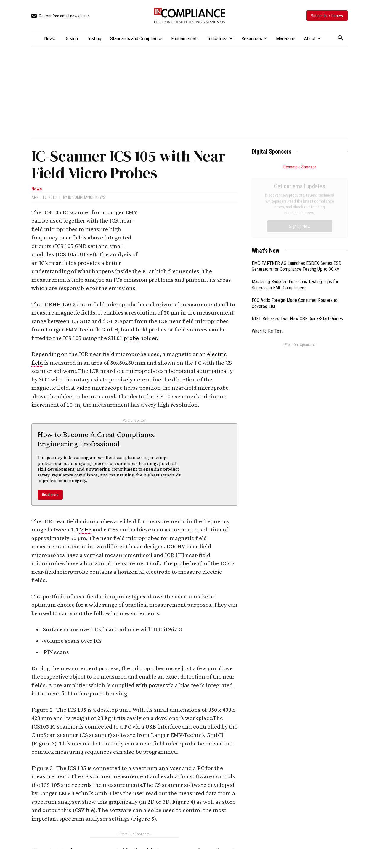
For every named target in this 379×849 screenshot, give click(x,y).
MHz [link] (85, 529)
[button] (340, 38)
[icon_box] (60, 16)
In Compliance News (86, 197)
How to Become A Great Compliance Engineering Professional (97, 440)
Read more (50, 494)
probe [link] (131, 338)
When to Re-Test (267, 264)
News (36, 189)
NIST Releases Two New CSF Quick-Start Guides (297, 252)
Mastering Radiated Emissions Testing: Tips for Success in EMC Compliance (295, 218)
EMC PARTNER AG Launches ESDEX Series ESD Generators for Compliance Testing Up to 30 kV (296, 200)
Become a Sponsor (299, 167)
